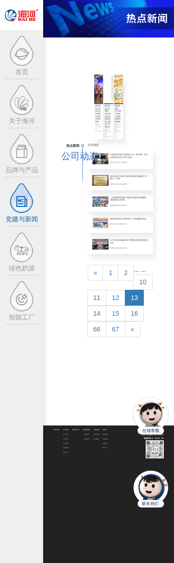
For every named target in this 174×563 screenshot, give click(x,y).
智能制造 (105, 434)
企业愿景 (66, 439)
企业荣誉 (66, 443)
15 (115, 313)
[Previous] (95, 273)
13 (134, 297)
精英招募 (66, 448)
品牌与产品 (75, 430)
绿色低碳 (105, 439)
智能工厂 (105, 430)
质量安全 (105, 443)
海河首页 (56, 430)
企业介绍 (66, 434)
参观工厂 (105, 448)
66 (97, 329)
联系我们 (66, 452)
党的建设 (86, 439)
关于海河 (66, 430)
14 (97, 313)
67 (115, 329)
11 (97, 297)
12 (115, 297)
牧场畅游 (96, 439)
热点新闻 (86, 434)
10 (143, 282)
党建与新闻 (86, 430)
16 (134, 313)
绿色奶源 (96, 430)
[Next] (133, 329)
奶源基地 (96, 434)
